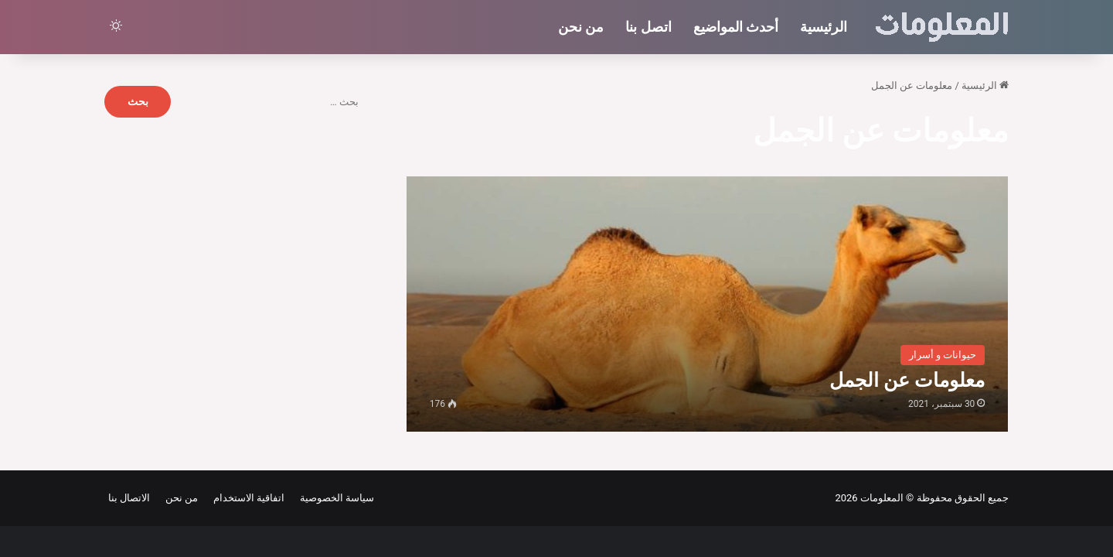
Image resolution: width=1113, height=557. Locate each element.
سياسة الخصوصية (334, 498)
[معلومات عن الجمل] (708, 303)
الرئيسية (823, 27)
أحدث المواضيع (735, 27)
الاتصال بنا (129, 498)
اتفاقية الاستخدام (246, 498)
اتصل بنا (648, 27)
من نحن (581, 27)
